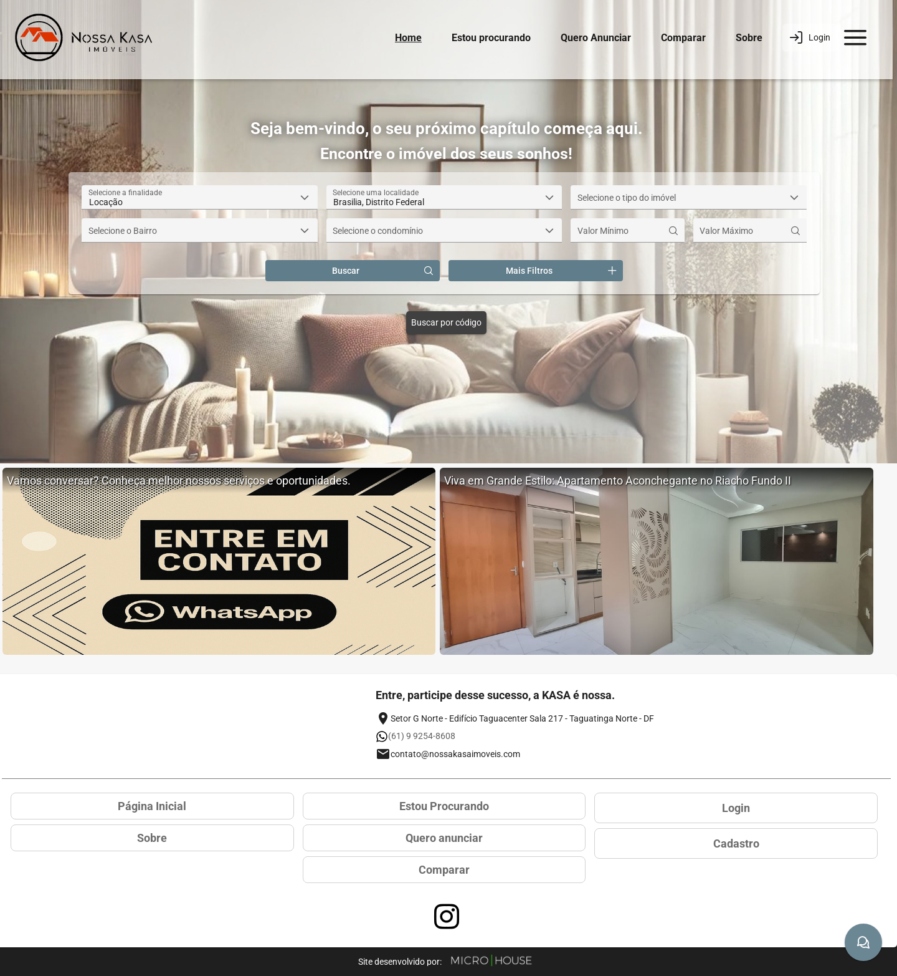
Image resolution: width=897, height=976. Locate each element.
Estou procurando (491, 38)
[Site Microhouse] (491, 961)
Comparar (683, 38)
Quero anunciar (444, 837)
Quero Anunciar (596, 38)
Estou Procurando (444, 806)
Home (408, 38)
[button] (305, 197)
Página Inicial (152, 806)
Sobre (749, 38)
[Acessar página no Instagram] (446, 916)
